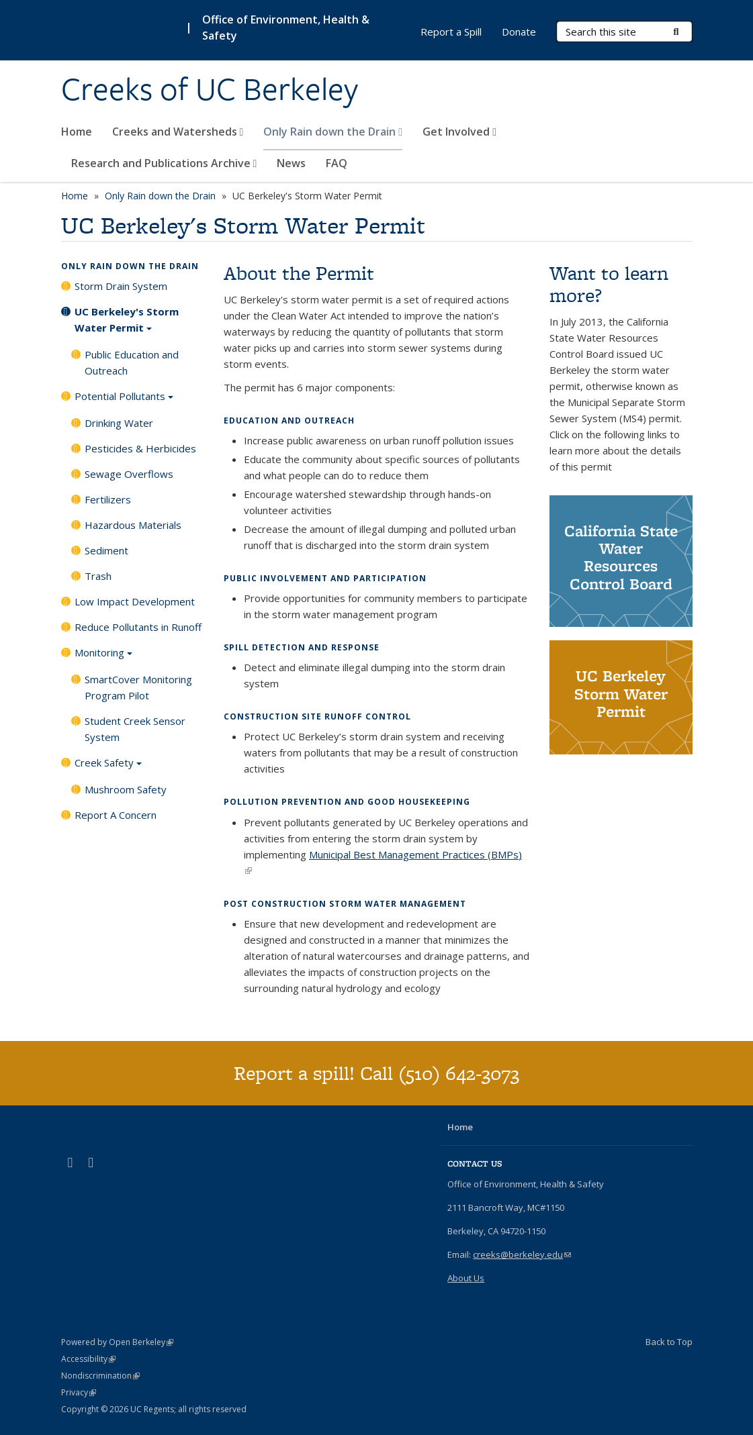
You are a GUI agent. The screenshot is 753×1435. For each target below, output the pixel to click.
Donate (519, 31)
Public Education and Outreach (132, 362)
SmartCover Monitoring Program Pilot (138, 687)
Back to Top (669, 1342)
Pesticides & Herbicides (140, 448)
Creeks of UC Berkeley (209, 89)
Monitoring (103, 657)
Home (76, 131)
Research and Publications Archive (164, 163)
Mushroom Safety (126, 789)
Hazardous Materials (133, 525)
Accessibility (88, 1359)
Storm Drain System (121, 286)
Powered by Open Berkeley (117, 1342)
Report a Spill (451, 31)
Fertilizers (108, 499)
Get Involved (459, 131)
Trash (98, 576)
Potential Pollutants (124, 400)
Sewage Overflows (129, 474)
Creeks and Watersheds (178, 131)
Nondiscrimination (100, 1375)
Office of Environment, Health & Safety (285, 27)
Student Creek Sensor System (135, 729)
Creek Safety (108, 767)
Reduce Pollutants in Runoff (138, 627)
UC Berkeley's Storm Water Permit (127, 324)
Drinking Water (119, 423)
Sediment (106, 550)
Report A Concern (116, 815)
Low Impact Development (135, 601)
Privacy (78, 1392)
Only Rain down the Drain (332, 131)
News (291, 163)
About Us (465, 1278)
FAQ (336, 163)
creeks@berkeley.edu (522, 1254)
